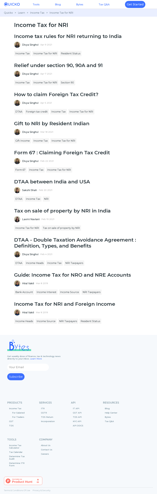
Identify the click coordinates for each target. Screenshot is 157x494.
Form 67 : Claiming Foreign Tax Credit (62, 153)
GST (11, 421)
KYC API (77, 421)
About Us (45, 445)
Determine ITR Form (17, 464)
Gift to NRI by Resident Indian (51, 123)
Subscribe (16, 376)
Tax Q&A (104, 4)
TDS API (77, 417)
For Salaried (18, 412)
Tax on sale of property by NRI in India (62, 211)
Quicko (8, 12)
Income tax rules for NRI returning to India (68, 36)
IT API (76, 408)
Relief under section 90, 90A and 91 (58, 65)
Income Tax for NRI (61, 12)
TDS (11, 425)
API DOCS (78, 425)
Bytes (79, 4)
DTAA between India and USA (52, 182)
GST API (77, 412)
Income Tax (37, 12)
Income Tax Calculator (15, 446)
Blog (58, 4)
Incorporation (48, 421)
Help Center (111, 412)
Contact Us (46, 449)
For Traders (18, 417)
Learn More (36, 358)
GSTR (44, 412)
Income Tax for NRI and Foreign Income (64, 304)
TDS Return (47, 417)
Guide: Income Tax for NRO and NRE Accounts (72, 275)
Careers (45, 454)
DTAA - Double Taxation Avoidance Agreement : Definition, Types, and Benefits (75, 243)
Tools (36, 4)
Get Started (135, 4)
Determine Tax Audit (17, 457)
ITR (43, 408)
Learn (21, 12)
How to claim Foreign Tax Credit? (56, 94)
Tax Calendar (16, 452)
